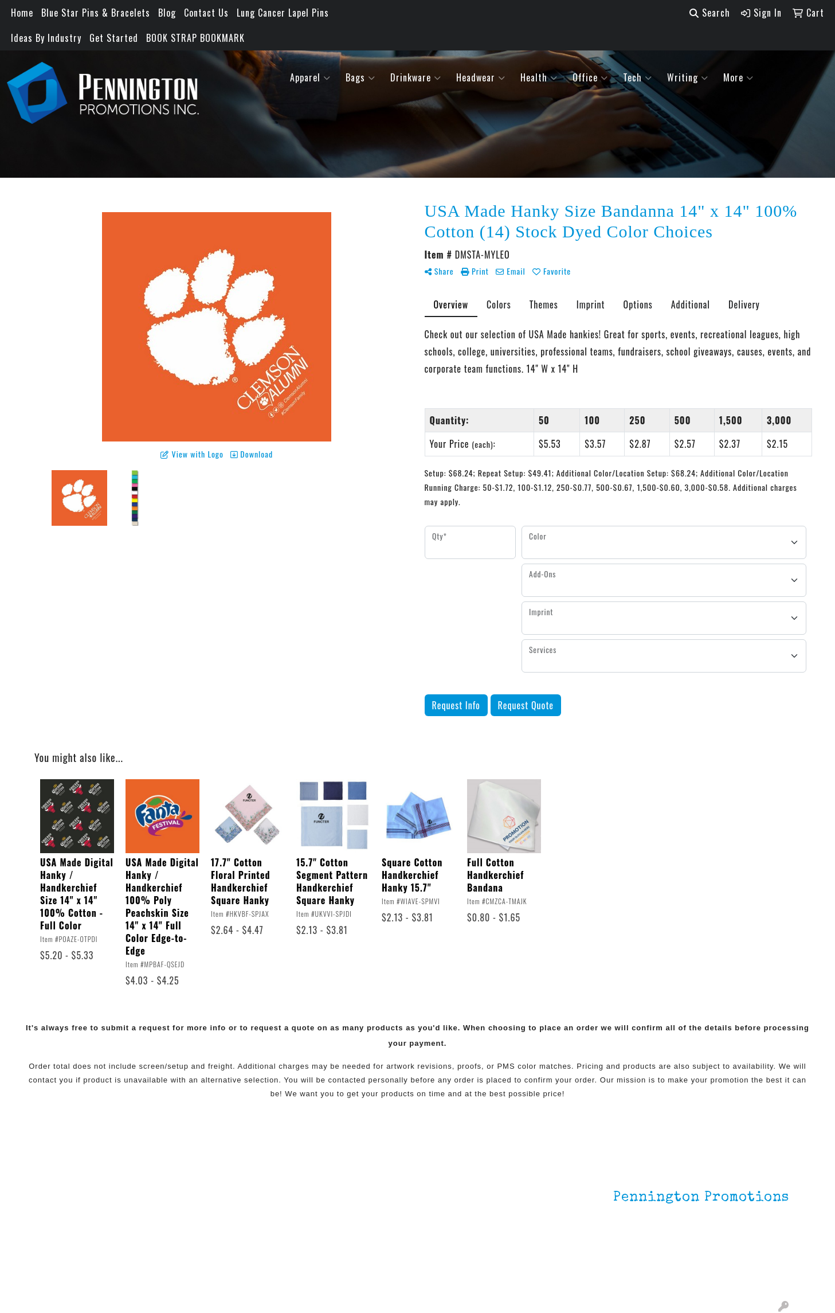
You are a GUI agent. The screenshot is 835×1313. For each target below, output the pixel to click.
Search (709, 12)
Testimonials (72, 1226)
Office (590, 77)
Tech (637, 77)
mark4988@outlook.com (739, 1274)
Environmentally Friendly (222, 1194)
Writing (687, 77)
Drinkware (415, 77)
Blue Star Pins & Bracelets (95, 12)
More (738, 77)
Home (22, 12)
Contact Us (206, 12)
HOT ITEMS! (196, 1210)
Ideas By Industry (46, 38)
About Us (64, 1194)
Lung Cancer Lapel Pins (283, 12)
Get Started (113, 38)
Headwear (480, 77)
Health (539, 77)
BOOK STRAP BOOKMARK (195, 38)
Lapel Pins (193, 1178)
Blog (167, 12)
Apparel (310, 77)
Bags (360, 77)
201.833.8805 (761, 1260)
